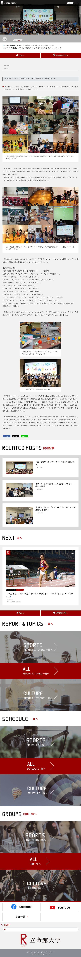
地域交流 (6, 68)
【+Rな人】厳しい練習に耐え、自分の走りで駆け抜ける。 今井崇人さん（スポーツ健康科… (39, 595)
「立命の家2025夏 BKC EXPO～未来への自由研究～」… (54, 463)
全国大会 (18, 601)
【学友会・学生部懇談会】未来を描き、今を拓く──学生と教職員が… (54, 485)
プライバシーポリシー (48, 952)
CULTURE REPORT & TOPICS (13, 45)
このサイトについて (32, 952)
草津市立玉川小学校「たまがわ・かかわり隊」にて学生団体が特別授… (55, 508)
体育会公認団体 (11, 601)
